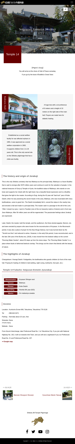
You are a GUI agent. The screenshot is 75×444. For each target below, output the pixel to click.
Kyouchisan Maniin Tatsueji (51, 395)
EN (70, 9)
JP (65, 9)
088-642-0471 (14, 313)
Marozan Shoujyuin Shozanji (23, 395)
